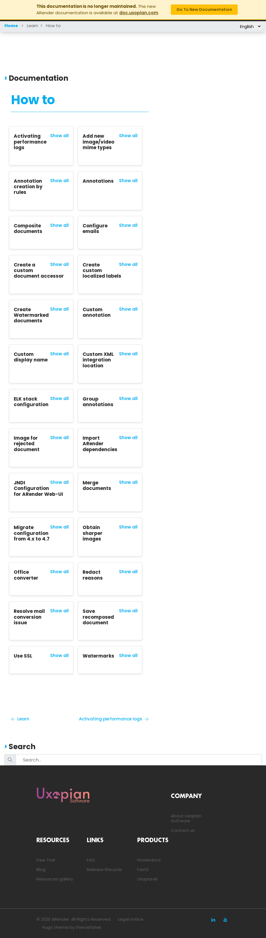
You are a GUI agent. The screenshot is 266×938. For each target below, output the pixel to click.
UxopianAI (147, 879)
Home (11, 26)
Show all (59, 135)
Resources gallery (54, 879)
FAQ (91, 860)
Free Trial (45, 860)
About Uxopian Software (186, 818)
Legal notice (130, 919)
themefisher (88, 927)
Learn (32, 25)
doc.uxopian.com (138, 13)
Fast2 (142, 869)
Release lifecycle (104, 869)
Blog (40, 869)
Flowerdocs (149, 860)
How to (53, 25)
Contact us (183, 830)
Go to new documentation (204, 9)
